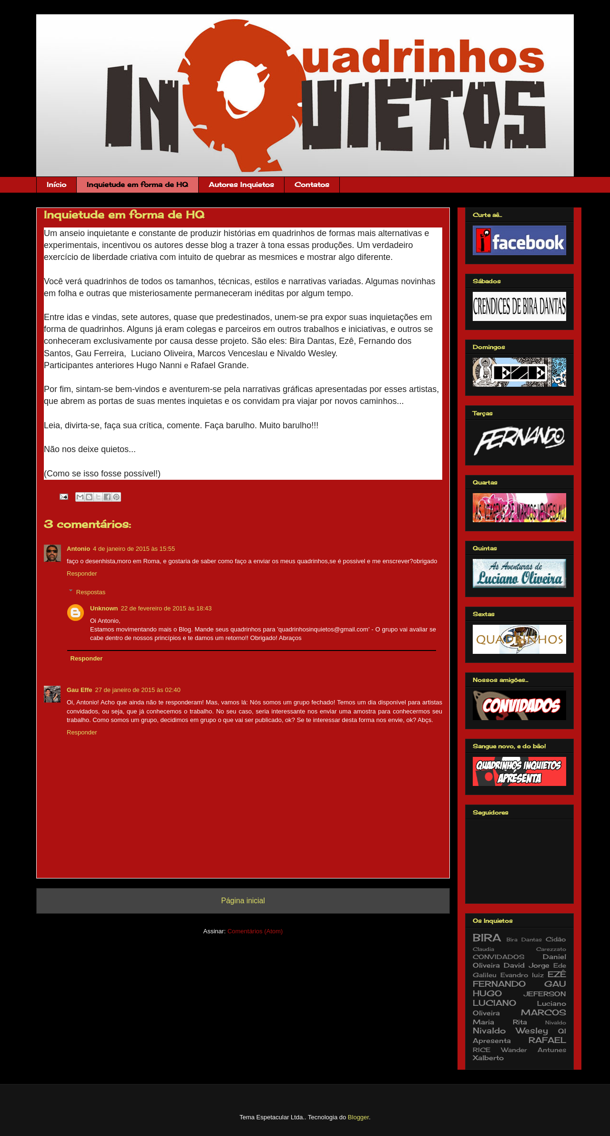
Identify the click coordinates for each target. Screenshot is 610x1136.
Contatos (312, 184)
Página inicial (243, 901)
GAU (555, 984)
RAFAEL (547, 1040)
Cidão (556, 939)
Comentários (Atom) (255, 931)
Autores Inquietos (241, 184)
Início (56, 184)
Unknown (104, 608)
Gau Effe (79, 689)
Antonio (78, 548)
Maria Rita (500, 1022)
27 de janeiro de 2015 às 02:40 (137, 689)
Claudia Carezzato (519, 949)
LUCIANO (494, 1003)
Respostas (90, 591)
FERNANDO (499, 984)
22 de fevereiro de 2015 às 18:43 (166, 608)
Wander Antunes (534, 1049)
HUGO (487, 993)
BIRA (487, 937)
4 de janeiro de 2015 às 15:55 (134, 548)
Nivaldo (555, 1022)
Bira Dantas (524, 939)
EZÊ (557, 974)
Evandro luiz (522, 975)
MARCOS (543, 1012)
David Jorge (526, 965)
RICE (481, 1049)
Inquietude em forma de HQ (137, 184)
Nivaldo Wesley (510, 1030)
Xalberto (488, 1057)
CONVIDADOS (499, 956)
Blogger (358, 1117)
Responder (82, 573)
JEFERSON (545, 994)
